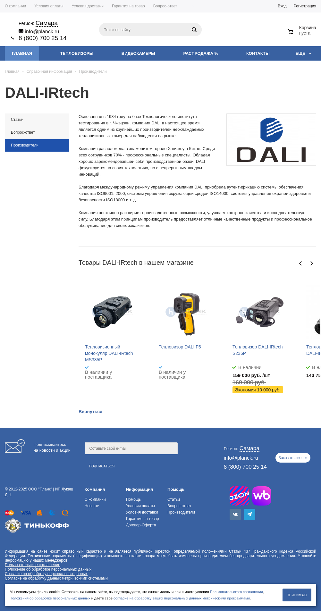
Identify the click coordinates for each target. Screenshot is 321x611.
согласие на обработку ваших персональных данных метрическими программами (182, 598)
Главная (22, 53)
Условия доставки (142, 512)
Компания (94, 489)
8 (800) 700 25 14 (43, 38)
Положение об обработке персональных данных (48, 569)
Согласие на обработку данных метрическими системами (56, 578)
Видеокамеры (138, 53)
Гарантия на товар (142, 518)
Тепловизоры (76, 53)
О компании (95, 499)
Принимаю (297, 595)
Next (311, 263)
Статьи (173, 499)
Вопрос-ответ (179, 506)
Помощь (175, 489)
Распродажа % (200, 53)
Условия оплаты (140, 506)
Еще (303, 53)
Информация (139, 489)
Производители (181, 512)
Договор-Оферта (141, 525)
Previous (300, 263)
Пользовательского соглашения (236, 592)
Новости (91, 506)
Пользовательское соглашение (32, 565)
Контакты (258, 53)
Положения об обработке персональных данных (50, 598)
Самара (216, 6)
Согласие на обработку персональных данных (46, 574)
